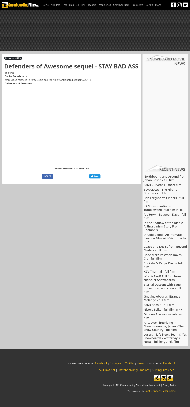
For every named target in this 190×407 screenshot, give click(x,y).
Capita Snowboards (16, 76)
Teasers (92, 5)
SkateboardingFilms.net (133, 370)
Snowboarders (121, 5)
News (45, 5)
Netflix (149, 5)
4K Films (80, 5)
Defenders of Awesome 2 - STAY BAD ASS (71, 169)
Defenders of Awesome (18, 83)
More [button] (158, 5)
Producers (137, 5)
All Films (55, 5)
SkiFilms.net (107, 370)
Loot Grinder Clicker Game (160, 391)
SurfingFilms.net (163, 370)
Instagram (116, 363)
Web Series (105, 5)
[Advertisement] (95, 30)
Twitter (130, 363)
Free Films (68, 5)
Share (48, 175)
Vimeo (141, 363)
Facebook (101, 363)
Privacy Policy (169, 385)
